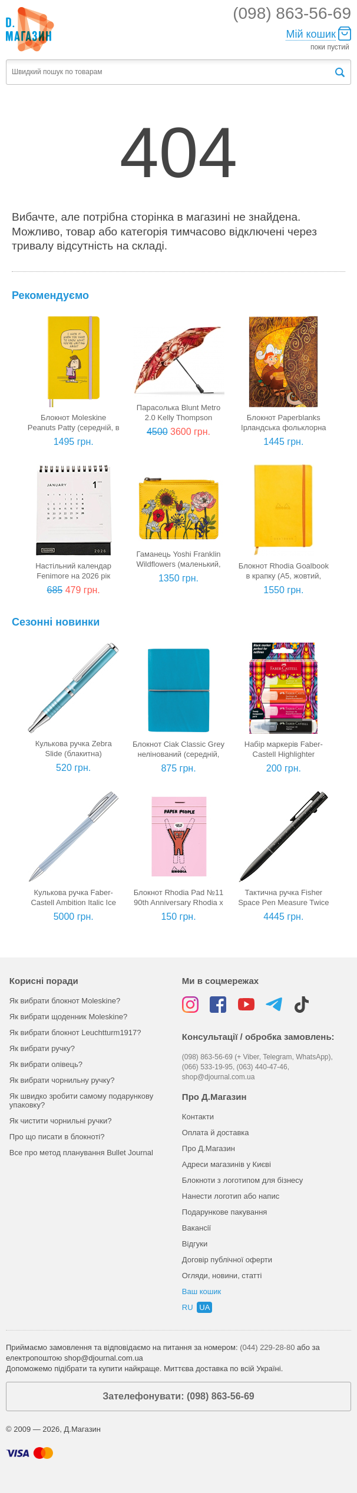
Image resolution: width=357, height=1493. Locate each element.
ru (187, 1307)
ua (204, 1307)
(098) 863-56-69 (292, 13)
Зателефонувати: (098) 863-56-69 (178, 1396)
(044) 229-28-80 (267, 1347)
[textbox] (170, 72)
